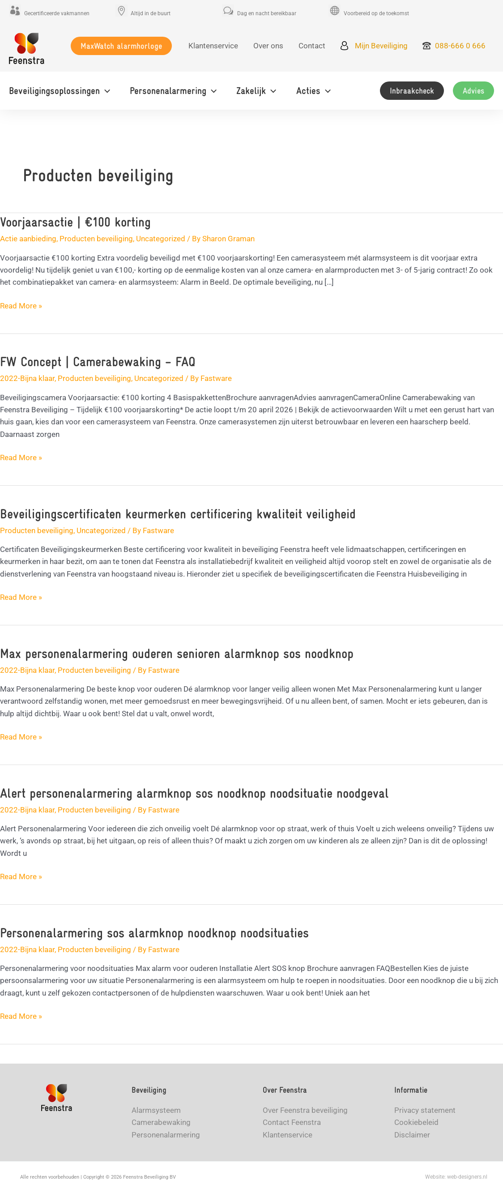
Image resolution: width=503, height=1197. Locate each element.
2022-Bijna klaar (27, 378)
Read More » (21, 306)
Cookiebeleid (416, 1122)
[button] (121, 46)
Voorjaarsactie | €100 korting (75, 221)
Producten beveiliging (96, 238)
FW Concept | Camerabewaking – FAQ (98, 361)
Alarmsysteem (156, 1110)
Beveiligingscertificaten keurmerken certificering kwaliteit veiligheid (178, 513)
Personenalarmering (166, 1134)
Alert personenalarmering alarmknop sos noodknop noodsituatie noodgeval (194, 793)
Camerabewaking (161, 1122)
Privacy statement (425, 1110)
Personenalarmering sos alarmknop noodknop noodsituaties (154, 932)
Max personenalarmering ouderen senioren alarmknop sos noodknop (177, 653)
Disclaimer (412, 1134)
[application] (105, 91)
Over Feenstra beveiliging (305, 1110)
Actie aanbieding (28, 238)
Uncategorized (160, 238)
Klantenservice (287, 1134)
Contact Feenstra (292, 1122)
